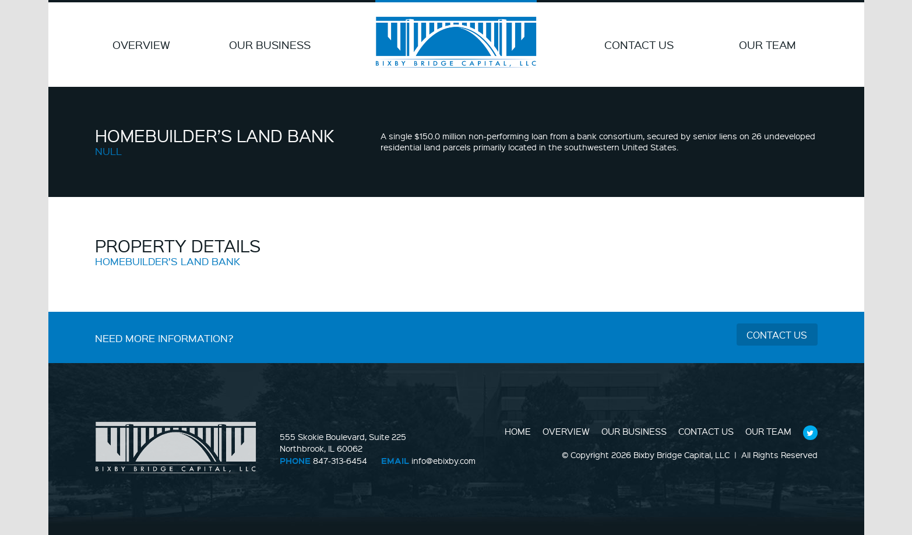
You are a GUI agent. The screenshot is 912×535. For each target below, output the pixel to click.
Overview (141, 44)
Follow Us (810, 432)
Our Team (767, 44)
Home (518, 431)
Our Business (270, 44)
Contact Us (639, 44)
